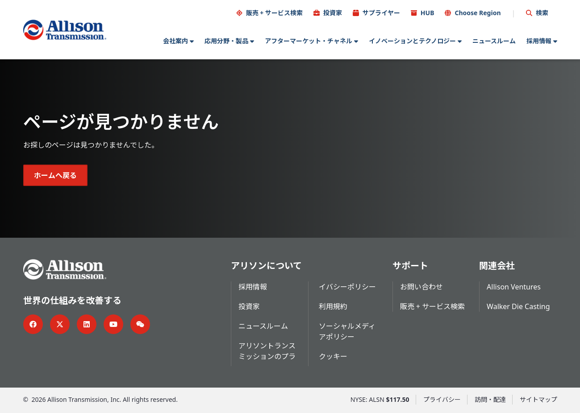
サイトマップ (538, 399)
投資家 (332, 12)
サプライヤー (381, 12)
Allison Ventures (514, 287)
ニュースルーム (494, 41)
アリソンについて (266, 266)
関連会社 (497, 266)
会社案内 (175, 41)
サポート (410, 266)
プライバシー (442, 399)
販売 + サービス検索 (274, 12)
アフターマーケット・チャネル (308, 41)
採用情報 (538, 41)
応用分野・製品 (226, 41)
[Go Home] (64, 29)
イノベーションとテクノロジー (412, 41)
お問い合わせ (421, 287)
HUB (427, 12)
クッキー (333, 356)
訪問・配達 (490, 399)
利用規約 (333, 306)
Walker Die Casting (518, 306)
